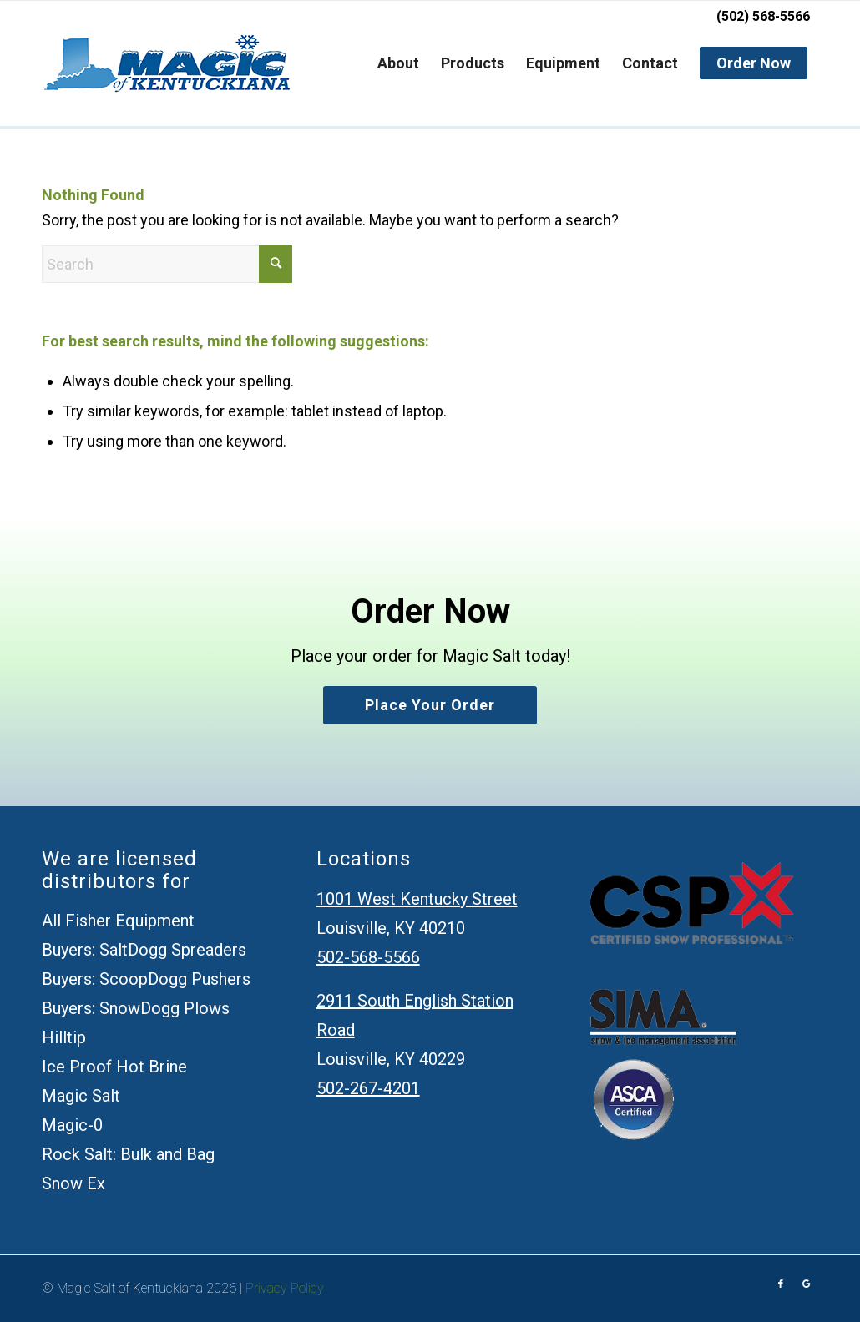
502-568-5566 (368, 957)
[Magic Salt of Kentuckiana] (166, 63)
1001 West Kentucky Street (417, 899)
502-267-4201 (368, 1088)
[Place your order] (430, 705)
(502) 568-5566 (763, 16)
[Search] (167, 264)
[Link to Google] (805, 1284)
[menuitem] (398, 63)
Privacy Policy (284, 1288)
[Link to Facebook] (780, 1284)
